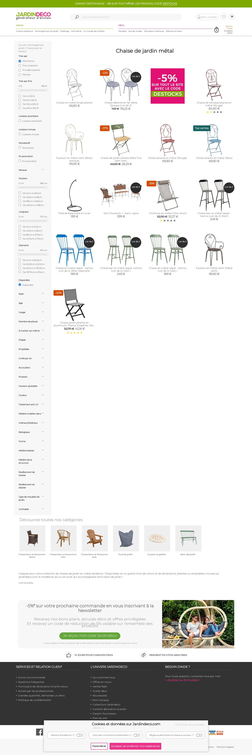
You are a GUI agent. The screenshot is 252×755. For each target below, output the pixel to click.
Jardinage (64, 31)
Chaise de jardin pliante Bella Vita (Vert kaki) (121, 159)
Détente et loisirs (174, 31)
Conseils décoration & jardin (109, 709)
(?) (73, 735)
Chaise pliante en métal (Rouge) (167, 157)
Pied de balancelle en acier (74, 213)
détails (99, 727)
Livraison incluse (29, 134)
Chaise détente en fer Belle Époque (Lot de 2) (121, 104)
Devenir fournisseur (105, 713)
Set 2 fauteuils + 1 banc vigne (121, 213)
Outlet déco (100, 691)
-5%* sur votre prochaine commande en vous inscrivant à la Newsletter (90, 608)
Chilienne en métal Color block (167, 213)
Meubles (122, 31)
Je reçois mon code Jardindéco (90, 635)
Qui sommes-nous (104, 677)
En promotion (28, 161)
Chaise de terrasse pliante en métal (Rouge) (214, 104)
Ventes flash (100, 686)
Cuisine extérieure (24, 31)
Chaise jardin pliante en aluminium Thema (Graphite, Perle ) (74, 325)
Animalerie (76, 31)
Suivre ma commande (31, 677)
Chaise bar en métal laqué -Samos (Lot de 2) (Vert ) (121, 269)
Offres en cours (102, 682)
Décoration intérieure (154, 31)
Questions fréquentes (31, 682)
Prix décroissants (31, 70)
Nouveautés (100, 695)
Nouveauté (26, 147)
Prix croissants (30, 65)
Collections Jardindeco (106, 704)
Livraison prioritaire (30, 120)
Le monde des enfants (93, 31)
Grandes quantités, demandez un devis (41, 695)
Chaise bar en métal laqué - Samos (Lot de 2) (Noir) (214, 215)
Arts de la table (135, 31)
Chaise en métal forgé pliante (74, 102)
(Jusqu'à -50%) (228, 29)
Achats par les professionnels (35, 691)
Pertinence (28, 61)
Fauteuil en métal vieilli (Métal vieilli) (214, 269)
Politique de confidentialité (34, 700)
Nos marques (101, 700)
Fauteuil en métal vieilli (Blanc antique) (74, 159)
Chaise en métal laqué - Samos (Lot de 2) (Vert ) (167, 269)
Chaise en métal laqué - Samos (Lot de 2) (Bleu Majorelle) (74, 269)
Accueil (22, 45)
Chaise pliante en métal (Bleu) (214, 157)
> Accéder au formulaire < (182, 680)
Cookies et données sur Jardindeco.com (126, 724)
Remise (26, 74)
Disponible (26, 284)
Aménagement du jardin (47, 31)
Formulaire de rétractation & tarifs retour (43, 686)
